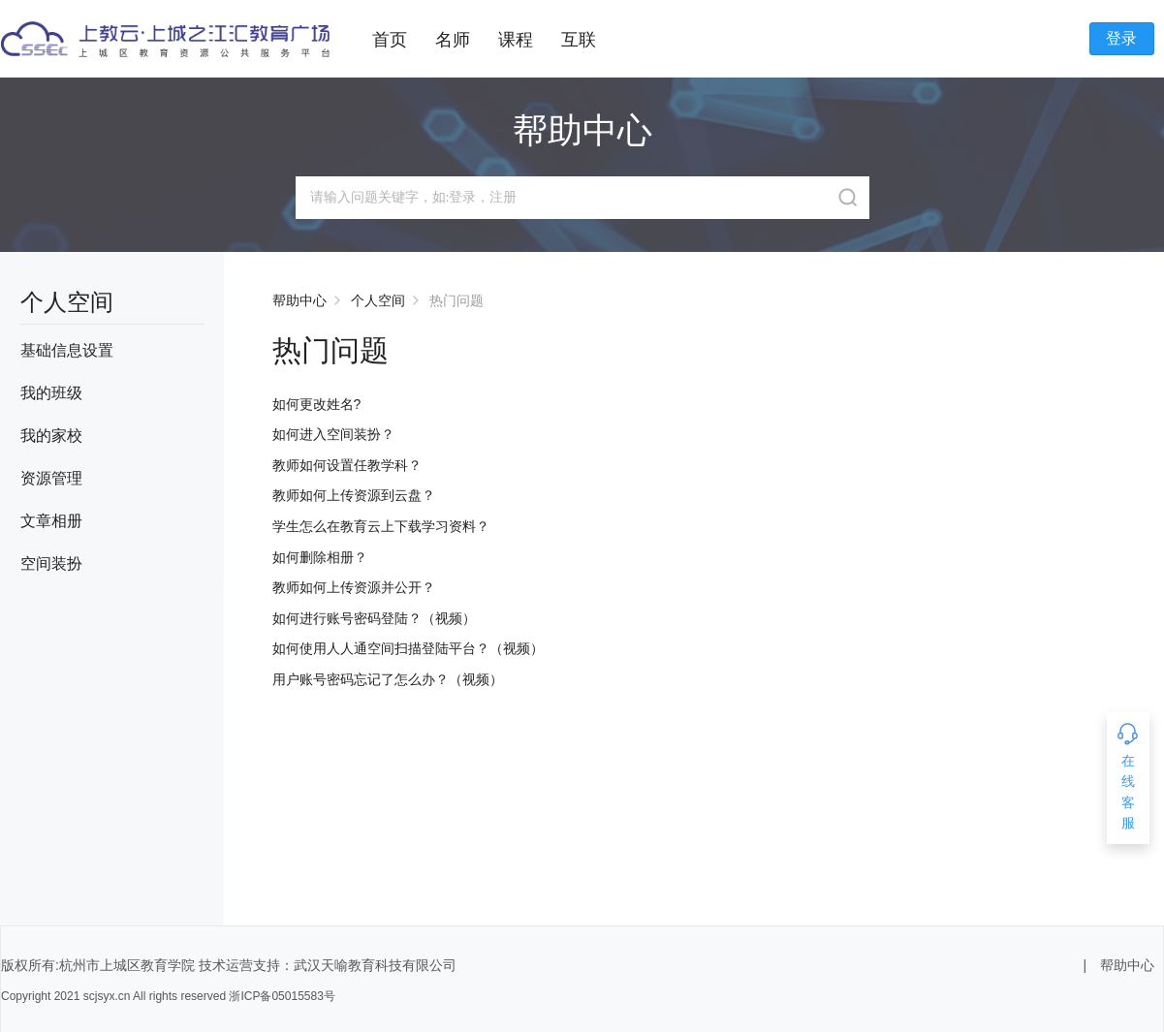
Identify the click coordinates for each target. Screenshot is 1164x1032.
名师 (452, 39)
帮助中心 (299, 300)
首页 (389, 39)
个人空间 (378, 300)
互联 (578, 39)
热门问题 (456, 300)
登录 (1121, 38)
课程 (515, 39)
